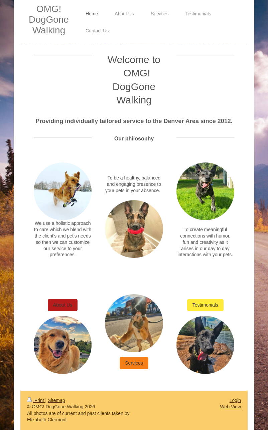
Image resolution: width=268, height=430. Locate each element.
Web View (230, 406)
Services (134, 363)
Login (235, 400)
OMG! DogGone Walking (49, 19)
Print (36, 400)
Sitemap (56, 400)
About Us (63, 305)
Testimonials (205, 305)
